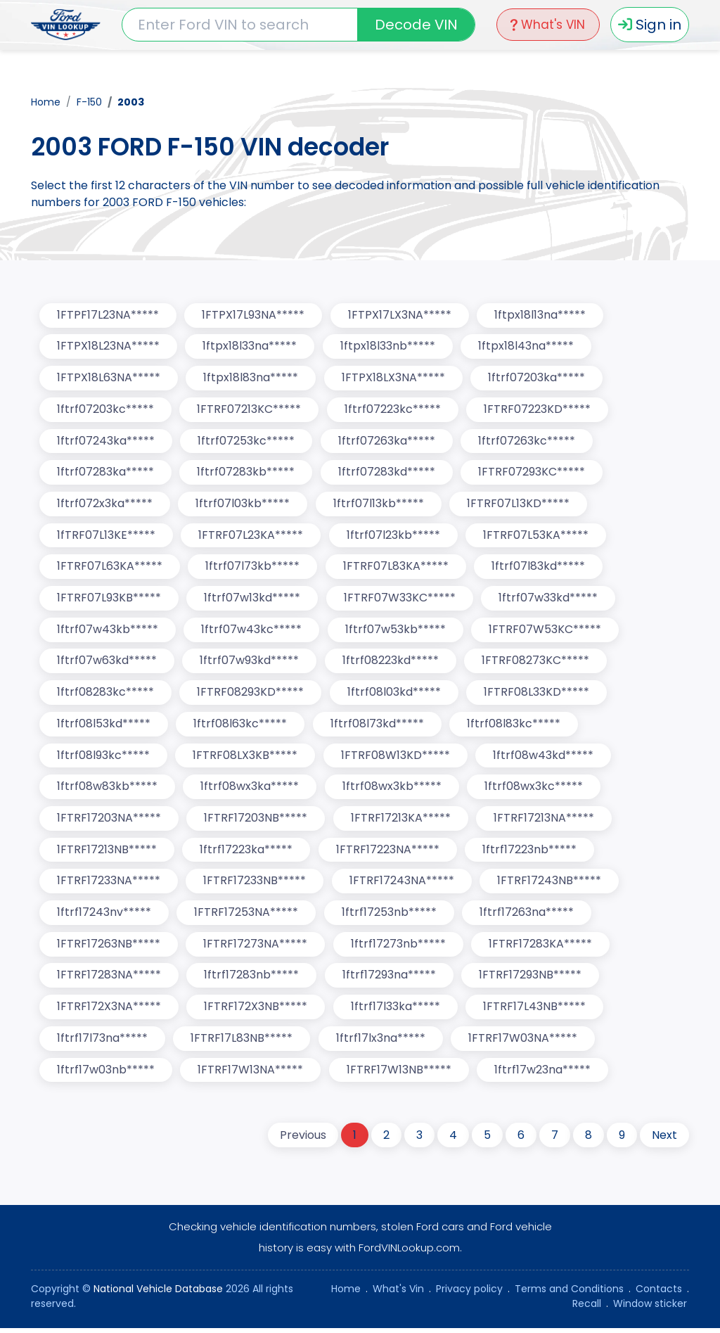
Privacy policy (469, 1294)
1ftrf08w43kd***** (544, 758)
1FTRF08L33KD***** (538, 695)
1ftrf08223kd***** (391, 663)
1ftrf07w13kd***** (253, 600)
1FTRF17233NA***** (108, 884)
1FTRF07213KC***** (250, 410)
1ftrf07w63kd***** (107, 663)
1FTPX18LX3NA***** (394, 378)
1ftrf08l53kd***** (103, 726)
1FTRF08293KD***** (251, 695)
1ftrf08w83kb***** (107, 790)
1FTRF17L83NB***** (242, 1043)
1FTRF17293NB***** (531, 979)
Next (664, 1140)
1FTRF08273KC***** (537, 663)
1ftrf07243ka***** (106, 441)
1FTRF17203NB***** (256, 821)
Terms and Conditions (569, 1294)
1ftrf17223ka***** (246, 853)
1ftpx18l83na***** (251, 378)
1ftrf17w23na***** (544, 1074)
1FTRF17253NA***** (247, 916)
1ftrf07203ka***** (537, 378)
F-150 (89, 101)
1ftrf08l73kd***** (378, 726)
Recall (586, 1308)
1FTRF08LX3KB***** (245, 758)
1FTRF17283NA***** (109, 979)
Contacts (659, 1294)
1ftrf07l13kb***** (379, 505)
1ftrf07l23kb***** (394, 536)
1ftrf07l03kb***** (243, 505)
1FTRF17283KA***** (541, 948)
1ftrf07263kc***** (528, 441)
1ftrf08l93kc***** (103, 758)
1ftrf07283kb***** (246, 473)
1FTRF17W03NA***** (524, 1043)
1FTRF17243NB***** (551, 884)
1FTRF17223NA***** (388, 853)
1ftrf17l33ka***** (396, 1011)
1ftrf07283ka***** (105, 473)
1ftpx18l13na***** (541, 315)
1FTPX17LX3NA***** (400, 315)
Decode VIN (414, 24)
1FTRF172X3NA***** (109, 1011)
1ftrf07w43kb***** (107, 631)
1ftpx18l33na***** (250, 346)
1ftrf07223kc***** (393, 410)
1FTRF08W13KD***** (396, 758)
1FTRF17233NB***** (255, 884)
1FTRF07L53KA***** (537, 536)
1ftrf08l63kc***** (241, 726)
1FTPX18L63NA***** (108, 378)
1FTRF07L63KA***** (109, 568)
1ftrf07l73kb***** (253, 568)
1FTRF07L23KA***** (251, 536)
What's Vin (398, 1294)
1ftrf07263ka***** (387, 441)
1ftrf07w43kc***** (252, 631)
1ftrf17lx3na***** (381, 1043)
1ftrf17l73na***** (102, 1043)
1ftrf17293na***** (390, 979)
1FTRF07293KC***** (533, 473)
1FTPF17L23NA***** (108, 315)
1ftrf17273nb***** (399, 948)
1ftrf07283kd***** (387, 473)
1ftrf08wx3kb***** (392, 790)
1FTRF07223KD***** (538, 410)
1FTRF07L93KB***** (109, 600)
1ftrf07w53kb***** (396, 631)
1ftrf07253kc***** (246, 441)
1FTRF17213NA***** (545, 821)
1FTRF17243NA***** (402, 884)
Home (45, 101)
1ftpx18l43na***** (527, 346)
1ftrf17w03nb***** (106, 1074)
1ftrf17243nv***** (104, 916)
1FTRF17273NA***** (256, 948)
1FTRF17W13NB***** (399, 1074)
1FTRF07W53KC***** (546, 631)
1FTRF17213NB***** (107, 853)
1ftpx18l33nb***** (388, 346)
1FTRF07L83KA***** (396, 568)
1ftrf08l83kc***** (515, 726)
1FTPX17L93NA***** (253, 315)
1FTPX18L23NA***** (108, 346)
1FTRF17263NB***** (108, 948)
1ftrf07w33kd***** (549, 600)
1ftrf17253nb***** (389, 916)
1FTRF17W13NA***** (251, 1074)
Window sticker (650, 1308)
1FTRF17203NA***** (109, 821)
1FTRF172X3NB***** (256, 1011)
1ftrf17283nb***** (252, 979)
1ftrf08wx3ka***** (250, 790)
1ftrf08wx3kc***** (535, 790)
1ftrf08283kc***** (105, 695)
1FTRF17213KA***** (401, 821)
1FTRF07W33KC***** (400, 600)
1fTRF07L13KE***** (106, 536)
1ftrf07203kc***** (105, 410)
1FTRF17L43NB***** (535, 1011)
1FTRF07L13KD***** (519, 505)
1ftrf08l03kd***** (395, 695)
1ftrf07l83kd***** (539, 568)
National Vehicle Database (158, 1294)
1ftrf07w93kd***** (250, 663)
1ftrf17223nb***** (531, 853)
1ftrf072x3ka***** (105, 505)
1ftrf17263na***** (528, 916)
